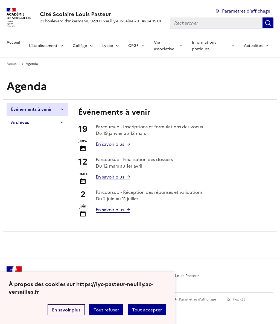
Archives (20, 122)
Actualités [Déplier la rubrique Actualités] (253, 46)
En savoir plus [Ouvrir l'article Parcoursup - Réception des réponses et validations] (110, 209)
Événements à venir (31, 109)
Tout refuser (106, 310)
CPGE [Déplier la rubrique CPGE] (133, 46)
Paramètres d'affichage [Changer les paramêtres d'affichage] (246, 11)
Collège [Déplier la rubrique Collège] (80, 46)
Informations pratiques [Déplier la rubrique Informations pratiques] (204, 46)
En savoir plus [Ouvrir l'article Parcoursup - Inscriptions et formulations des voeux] (110, 144)
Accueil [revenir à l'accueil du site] (13, 42)
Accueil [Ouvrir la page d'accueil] (12, 63)
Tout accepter (147, 310)
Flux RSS (239, 299)
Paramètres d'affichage (197, 299)
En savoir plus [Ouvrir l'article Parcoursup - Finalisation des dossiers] (110, 177)
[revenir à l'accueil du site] (100, 14)
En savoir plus (66, 310)
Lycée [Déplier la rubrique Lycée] (107, 46)
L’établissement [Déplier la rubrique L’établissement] (43, 46)
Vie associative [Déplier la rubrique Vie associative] (164, 46)
